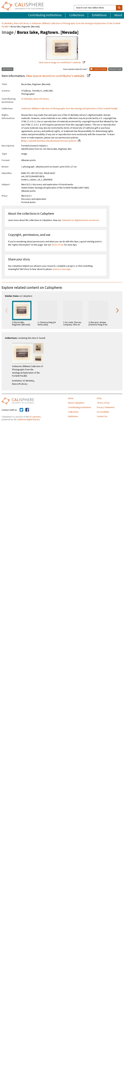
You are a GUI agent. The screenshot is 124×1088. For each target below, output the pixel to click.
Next (117, 310)
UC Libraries (35, 416)
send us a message (61, 269)
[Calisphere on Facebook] (27, 410)
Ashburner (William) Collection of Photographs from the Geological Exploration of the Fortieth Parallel (61, 25)
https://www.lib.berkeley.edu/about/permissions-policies (49, 141)
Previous (6, 310)
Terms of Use (103, 403)
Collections (76, 15)
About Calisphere (76, 403)
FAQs (99, 398)
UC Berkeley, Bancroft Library (16, 23)
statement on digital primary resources (80, 220)
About (118, 15)
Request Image (115, 69)
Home (70, 398)
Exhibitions (99, 15)
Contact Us (102, 416)
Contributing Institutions (45, 15)
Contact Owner (98, 69)
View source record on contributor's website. (55, 76)
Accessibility (103, 412)
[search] (119, 8)
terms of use (58, 244)
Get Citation (7, 69)
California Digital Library (28, 419)
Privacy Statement (105, 407)
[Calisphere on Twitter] (21, 410)
